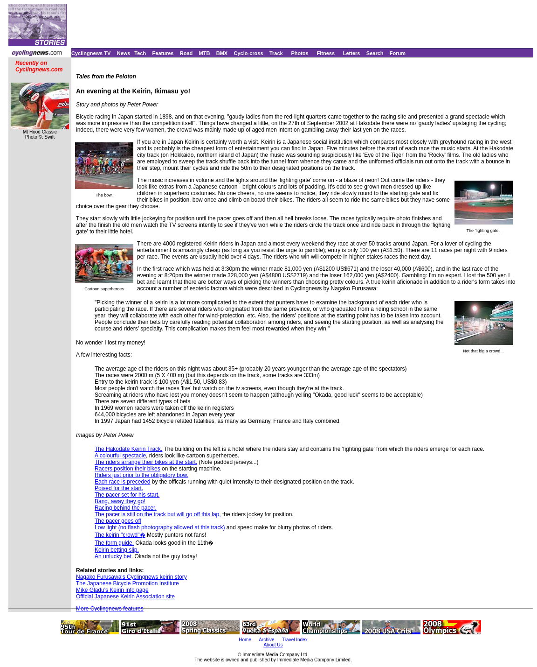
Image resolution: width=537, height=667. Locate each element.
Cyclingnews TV (90, 53)
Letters (351, 53)
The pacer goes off (118, 521)
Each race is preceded (122, 481)
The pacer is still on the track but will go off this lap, (158, 514)
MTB (204, 53)
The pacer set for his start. (127, 494)
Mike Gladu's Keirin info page (112, 590)
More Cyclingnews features (110, 608)
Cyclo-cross (248, 53)
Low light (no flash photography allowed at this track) (160, 527)
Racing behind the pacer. (126, 508)
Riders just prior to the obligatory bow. (141, 475)
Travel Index (295, 639)
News (124, 53)
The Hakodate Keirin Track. (128, 449)
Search (375, 53)
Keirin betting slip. (117, 550)
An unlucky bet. (114, 556)
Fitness (326, 53)
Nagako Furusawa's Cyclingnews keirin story (131, 577)
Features (163, 53)
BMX (221, 53)
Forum (398, 53)
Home (245, 639)
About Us (272, 644)
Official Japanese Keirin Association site (125, 596)
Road (186, 53)
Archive (266, 639)
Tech (140, 53)
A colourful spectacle (120, 455)
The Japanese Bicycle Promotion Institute (127, 583)
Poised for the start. (119, 488)
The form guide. (114, 543)
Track (276, 53)
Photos (299, 53)
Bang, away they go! (120, 501)
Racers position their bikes (127, 468)
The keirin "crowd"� (120, 535)
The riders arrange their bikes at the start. (146, 462)
